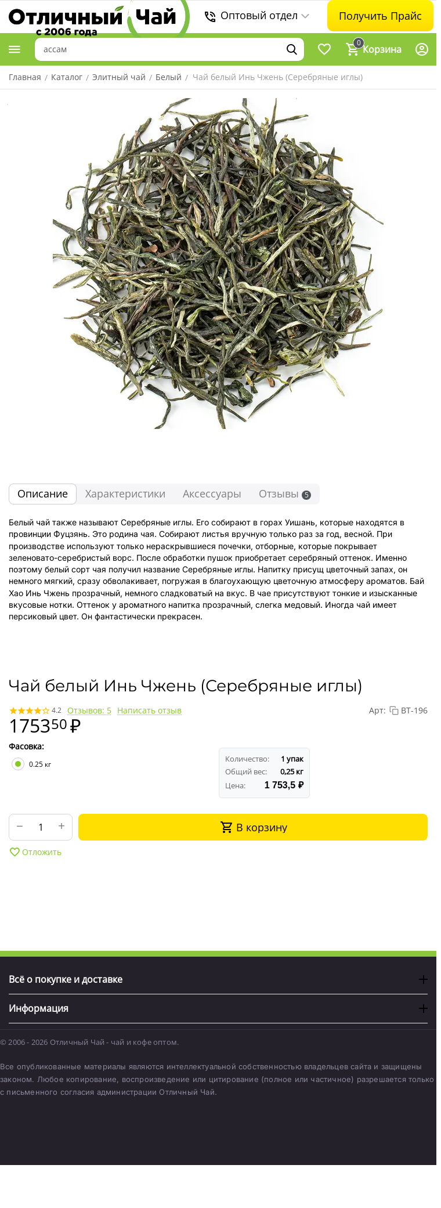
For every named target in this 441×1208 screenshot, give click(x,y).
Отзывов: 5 (89, 710)
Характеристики (125, 493)
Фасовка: (26, 746)
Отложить (35, 852)
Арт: (377, 710)
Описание (42, 493)
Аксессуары (212, 493)
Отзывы (285, 493)
